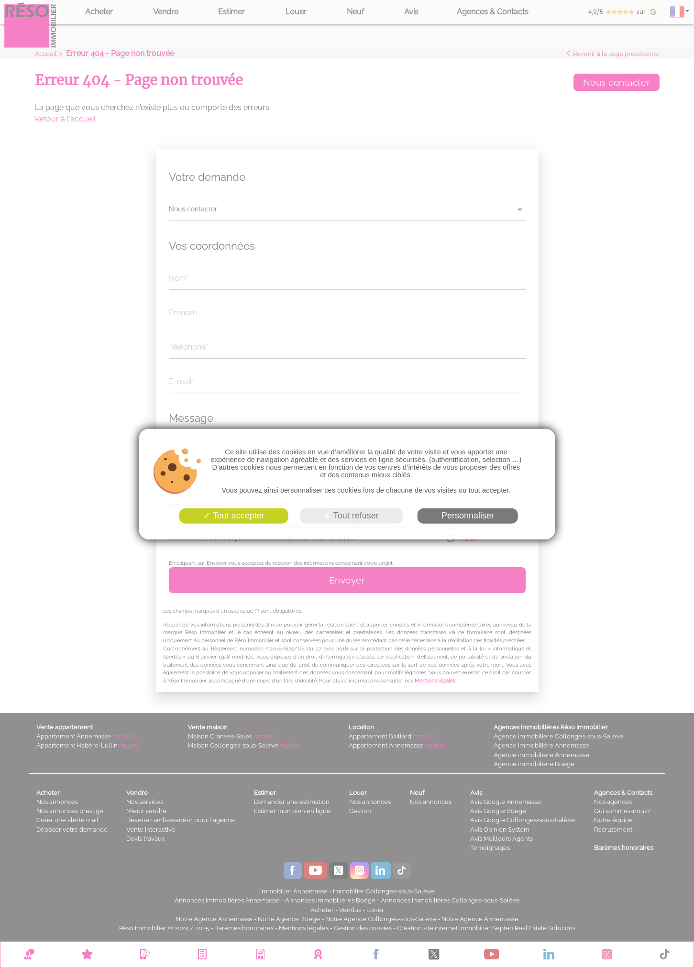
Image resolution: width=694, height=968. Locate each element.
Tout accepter (233, 515)
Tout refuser (351, 515)
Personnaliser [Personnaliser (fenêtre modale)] (467, 515)
